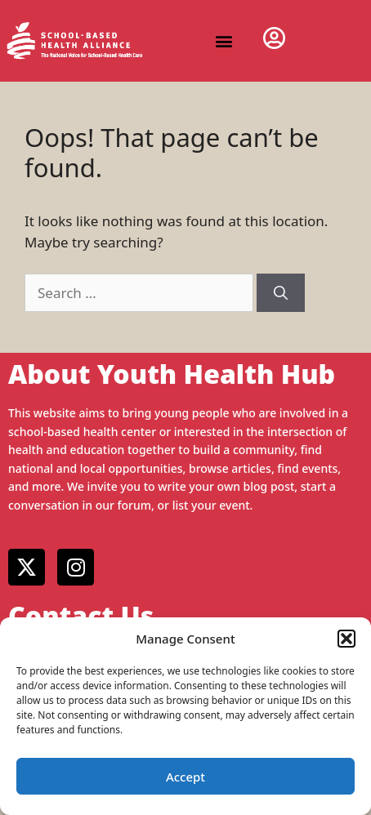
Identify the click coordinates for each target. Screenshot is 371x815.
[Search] (281, 293)
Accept (185, 776)
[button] (346, 638)
